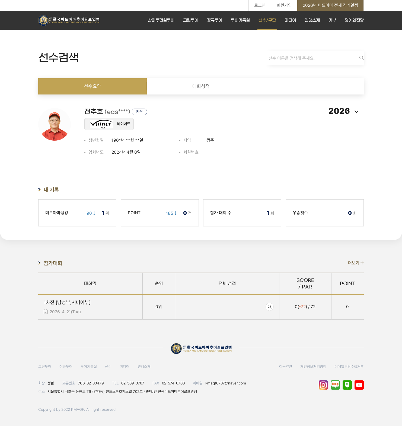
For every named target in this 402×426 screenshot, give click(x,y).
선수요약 (92, 86)
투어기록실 (240, 20)
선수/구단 (267, 20)
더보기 (356, 263)
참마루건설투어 (161, 20)
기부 (332, 20)
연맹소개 (312, 20)
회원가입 (284, 5)
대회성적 (201, 86)
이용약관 (285, 366)
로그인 (260, 5)
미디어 (290, 20)
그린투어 (190, 20)
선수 (108, 366)
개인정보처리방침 (313, 366)
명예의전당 (354, 20)
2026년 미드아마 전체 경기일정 (330, 5)
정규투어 (214, 20)
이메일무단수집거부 (349, 366)
